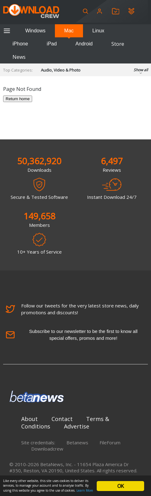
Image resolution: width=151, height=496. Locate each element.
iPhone (20, 43)
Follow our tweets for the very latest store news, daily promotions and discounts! (72, 309)
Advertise (76, 426)
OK (120, 486)
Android (84, 43)
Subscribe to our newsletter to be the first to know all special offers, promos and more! (72, 335)
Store (117, 43)
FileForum (110, 442)
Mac (69, 30)
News (19, 57)
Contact (62, 419)
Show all (141, 71)
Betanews (77, 442)
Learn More (84, 490)
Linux (98, 30)
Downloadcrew (47, 449)
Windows (35, 30)
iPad (52, 43)
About (29, 419)
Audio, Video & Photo (60, 70)
